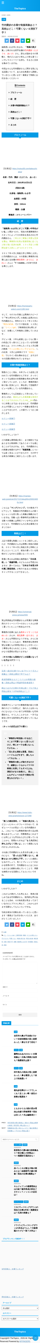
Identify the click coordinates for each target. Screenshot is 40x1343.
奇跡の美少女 (21, 938)
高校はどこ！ (16, 112)
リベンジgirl (11, 935)
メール (6, 996)
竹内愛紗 (30, 942)
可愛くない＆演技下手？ (21, 118)
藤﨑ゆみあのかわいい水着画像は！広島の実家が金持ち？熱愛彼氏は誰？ (25, 1057)
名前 (5, 987)
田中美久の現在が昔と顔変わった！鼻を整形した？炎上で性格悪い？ (25, 1075)
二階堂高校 (18, 935)
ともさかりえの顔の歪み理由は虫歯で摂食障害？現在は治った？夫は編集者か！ (25, 1111)
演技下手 (10, 942)
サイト (5, 1004)
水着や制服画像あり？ (20, 105)
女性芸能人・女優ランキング (13, 1269)
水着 (5, 942)
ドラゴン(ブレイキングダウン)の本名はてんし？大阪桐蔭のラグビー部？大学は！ (26, 1228)
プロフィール (16, 93)
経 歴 (13, 99)
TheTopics (20, 8)
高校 (5, 945)
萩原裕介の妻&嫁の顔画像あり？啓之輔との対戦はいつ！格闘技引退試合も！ (26, 1153)
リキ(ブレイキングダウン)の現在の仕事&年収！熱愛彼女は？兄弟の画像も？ (26, 1210)
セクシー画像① (8, 418)
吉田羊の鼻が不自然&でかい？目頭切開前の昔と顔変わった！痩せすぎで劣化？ (25, 1039)
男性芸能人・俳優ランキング (13, 1297)
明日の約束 (29, 938)
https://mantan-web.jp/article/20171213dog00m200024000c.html (20, 499)
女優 (5, 932)
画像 (15, 942)
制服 (24, 935)
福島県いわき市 (22, 942)
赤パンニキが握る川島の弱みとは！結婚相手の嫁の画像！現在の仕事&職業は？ (25, 1171)
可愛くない (12, 938)
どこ (5, 935)
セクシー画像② (8, 424)
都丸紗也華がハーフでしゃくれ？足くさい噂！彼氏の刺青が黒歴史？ (25, 1093)
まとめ (13, 125)
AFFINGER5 (24, 1341)
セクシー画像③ (8, 429)
